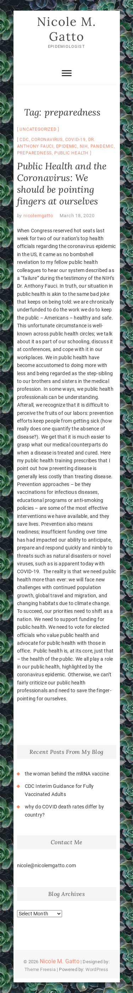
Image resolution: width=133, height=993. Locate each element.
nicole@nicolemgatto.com (46, 865)
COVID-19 (75, 139)
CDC (24, 139)
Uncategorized (38, 129)
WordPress (97, 969)
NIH (84, 146)
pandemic (102, 146)
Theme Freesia (40, 969)
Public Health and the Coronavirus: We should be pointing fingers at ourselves (62, 183)
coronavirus (47, 139)
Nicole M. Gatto (66, 29)
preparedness (34, 153)
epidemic (66, 146)
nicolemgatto (37, 215)
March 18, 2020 (77, 215)
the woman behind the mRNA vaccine (67, 774)
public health (71, 153)
